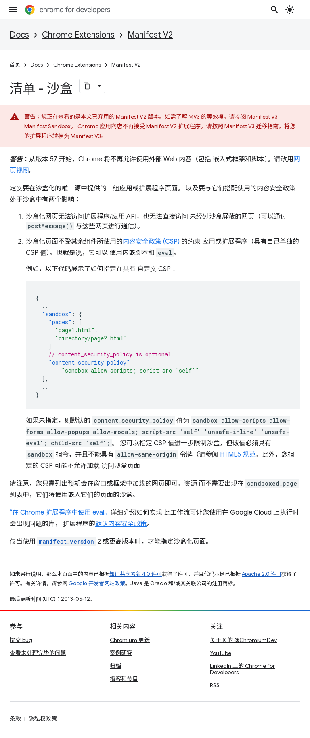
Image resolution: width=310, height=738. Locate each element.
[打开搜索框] (274, 10)
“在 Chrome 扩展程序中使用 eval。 (60, 513)
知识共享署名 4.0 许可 (135, 574)
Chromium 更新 (130, 640)
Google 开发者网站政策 (97, 583)
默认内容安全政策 (121, 524)
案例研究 (121, 653)
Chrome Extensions (78, 35)
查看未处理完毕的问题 (38, 653)
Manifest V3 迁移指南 (251, 126)
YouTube (220, 653)
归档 (115, 665)
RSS (215, 685)
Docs (19, 35)
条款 (15, 718)
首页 (15, 64)
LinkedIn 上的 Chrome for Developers (242, 669)
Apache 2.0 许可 (261, 574)
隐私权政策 (43, 718)
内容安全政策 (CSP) (151, 242)
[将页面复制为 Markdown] (87, 86)
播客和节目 (124, 678)
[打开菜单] (13, 9)
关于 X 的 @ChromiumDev (243, 640)
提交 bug (21, 640)
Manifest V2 (150, 35)
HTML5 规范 (238, 454)
